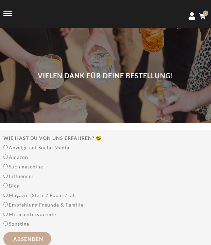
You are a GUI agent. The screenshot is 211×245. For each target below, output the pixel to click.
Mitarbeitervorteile (32, 214)
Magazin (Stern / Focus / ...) (41, 195)
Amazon (18, 157)
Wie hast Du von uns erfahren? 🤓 (52, 138)
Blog (14, 186)
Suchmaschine (26, 166)
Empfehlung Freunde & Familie (46, 205)
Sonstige (19, 224)
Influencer (21, 176)
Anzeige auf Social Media (39, 147)
